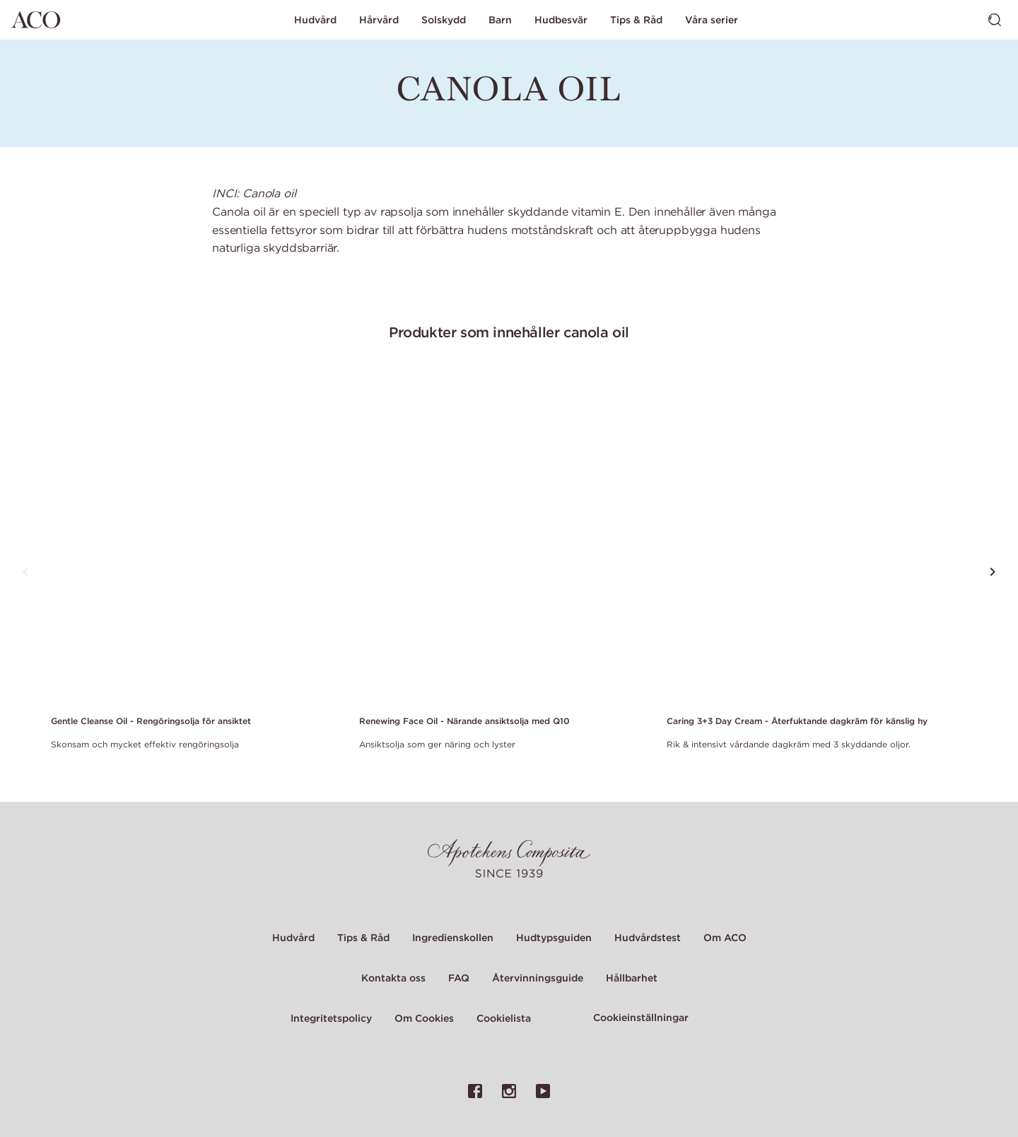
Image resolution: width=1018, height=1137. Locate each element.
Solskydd (443, 19)
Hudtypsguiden (554, 937)
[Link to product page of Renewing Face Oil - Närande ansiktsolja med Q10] (504, 537)
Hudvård (315, 19)
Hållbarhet (631, 978)
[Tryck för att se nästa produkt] (992, 572)
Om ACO (725, 937)
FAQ (458, 978)
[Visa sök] (995, 20)
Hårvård (379, 19)
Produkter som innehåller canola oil (509, 332)
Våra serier (711, 19)
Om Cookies (424, 1018)
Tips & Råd (636, 19)
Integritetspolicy (331, 1018)
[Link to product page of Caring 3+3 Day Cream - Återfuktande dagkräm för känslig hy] (812, 537)
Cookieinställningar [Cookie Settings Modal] (641, 1017)
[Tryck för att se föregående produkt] (25, 572)
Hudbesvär (560, 19)
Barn (500, 19)
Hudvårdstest (647, 937)
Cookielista (503, 1018)
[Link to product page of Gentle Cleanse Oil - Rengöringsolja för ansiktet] (196, 537)
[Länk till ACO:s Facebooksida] (475, 1091)
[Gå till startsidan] (36, 20)
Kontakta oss (393, 978)
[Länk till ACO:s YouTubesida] (542, 1091)
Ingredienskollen (452, 937)
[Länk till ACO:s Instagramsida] (509, 1091)
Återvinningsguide (537, 978)
